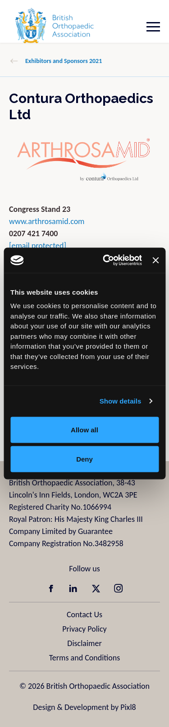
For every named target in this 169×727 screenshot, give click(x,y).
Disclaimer (84, 643)
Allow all (84, 429)
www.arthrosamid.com (47, 221)
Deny (84, 459)
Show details (121, 401)
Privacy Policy (84, 629)
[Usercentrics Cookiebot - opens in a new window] (106, 260)
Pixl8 (128, 707)
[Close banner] (155, 260)
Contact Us (84, 614)
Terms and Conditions (84, 658)
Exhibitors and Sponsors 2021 (63, 61)
